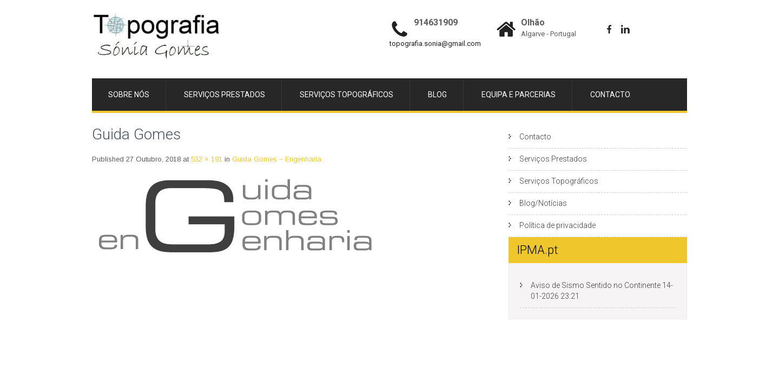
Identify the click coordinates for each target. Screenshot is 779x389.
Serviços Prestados (553, 124)
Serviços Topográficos (558, 146)
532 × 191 (206, 124)
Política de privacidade (557, 190)
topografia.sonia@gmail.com (435, 43)
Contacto (535, 102)
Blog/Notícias (543, 168)
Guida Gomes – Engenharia (276, 124)
